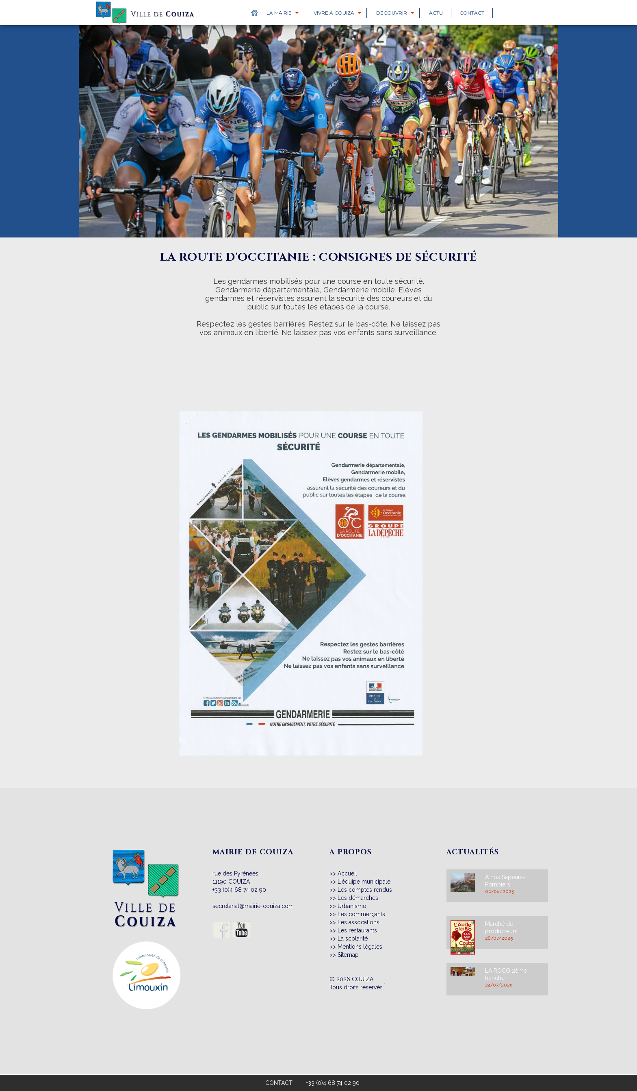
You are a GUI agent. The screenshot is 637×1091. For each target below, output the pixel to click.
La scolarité (353, 938)
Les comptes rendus (365, 889)
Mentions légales (360, 946)
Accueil (347, 873)
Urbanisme (352, 906)
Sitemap (348, 955)
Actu (436, 13)
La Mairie (279, 13)
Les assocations (358, 922)
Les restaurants (357, 930)
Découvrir (391, 13)
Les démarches (358, 898)
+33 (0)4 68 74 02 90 (239, 889)
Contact (471, 13)
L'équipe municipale (364, 881)
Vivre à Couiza (334, 13)
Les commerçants (361, 914)
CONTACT (278, 1083)
